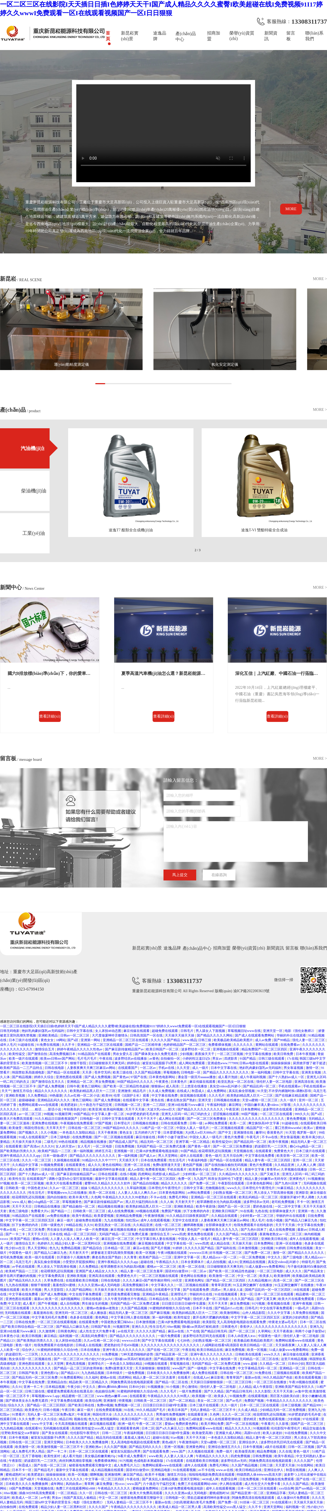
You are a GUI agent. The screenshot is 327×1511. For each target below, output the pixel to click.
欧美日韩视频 (32, 1336)
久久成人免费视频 (162, 1091)
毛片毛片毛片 (87, 1058)
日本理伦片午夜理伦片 (165, 1188)
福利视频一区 (69, 1336)
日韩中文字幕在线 (79, 1031)
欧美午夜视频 (279, 1142)
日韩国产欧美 (101, 1327)
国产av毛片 (234, 1401)
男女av (217, 1058)
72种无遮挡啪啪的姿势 (137, 1354)
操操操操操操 (281, 1063)
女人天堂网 (55, 1364)
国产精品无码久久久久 (25, 1280)
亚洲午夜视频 (302, 1303)
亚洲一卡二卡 (33, 1387)
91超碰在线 (26, 1045)
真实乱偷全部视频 (242, 1091)
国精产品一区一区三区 (234, 1206)
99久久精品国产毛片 (151, 1410)
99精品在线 (74, 1225)
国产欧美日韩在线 (81, 1405)
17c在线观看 (175, 1461)
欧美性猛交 (17, 1054)
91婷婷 (177, 1248)
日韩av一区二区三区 (75, 1035)
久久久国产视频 (116, 1447)
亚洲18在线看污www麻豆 (186, 1105)
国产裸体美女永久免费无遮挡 (156, 1054)
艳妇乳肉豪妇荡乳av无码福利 (43, 1031)
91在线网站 (305, 1465)
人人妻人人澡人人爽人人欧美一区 (75, 1239)
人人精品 (245, 1387)
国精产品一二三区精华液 (143, 1045)
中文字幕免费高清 (51, 1276)
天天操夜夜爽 (285, 1345)
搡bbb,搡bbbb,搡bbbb (112, 1387)
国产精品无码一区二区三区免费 (35, 1377)
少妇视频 (186, 1054)
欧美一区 (52, 1299)
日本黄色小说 (10, 1336)
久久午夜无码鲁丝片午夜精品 (126, 1299)
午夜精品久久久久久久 (212, 1456)
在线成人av (201, 1377)
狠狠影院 (164, 1368)
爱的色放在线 (263, 1206)
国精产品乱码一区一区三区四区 (268, 1290)
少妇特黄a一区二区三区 (199, 1174)
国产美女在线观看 (55, 1433)
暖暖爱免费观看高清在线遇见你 (70, 1391)
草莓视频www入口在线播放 (67, 1192)
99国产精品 (82, 1114)
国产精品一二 (61, 1211)
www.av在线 (225, 1470)
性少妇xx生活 (15, 1248)
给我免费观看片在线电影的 (254, 1225)
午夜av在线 (8, 1229)
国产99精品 (282, 1040)
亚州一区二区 (309, 1100)
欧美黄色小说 (199, 1169)
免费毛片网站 (179, 1197)
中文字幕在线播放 (258, 1054)
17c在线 (292, 1058)
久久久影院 (263, 1391)
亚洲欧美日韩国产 (225, 1211)
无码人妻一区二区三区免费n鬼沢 (51, 1414)
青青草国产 (234, 1377)
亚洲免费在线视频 (45, 1123)
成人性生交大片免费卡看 (97, 1331)
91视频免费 (238, 1396)
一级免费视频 (135, 1373)
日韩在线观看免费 (174, 1123)
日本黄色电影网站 (162, 1077)
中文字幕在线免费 (165, 1095)
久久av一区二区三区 (64, 1188)
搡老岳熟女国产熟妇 (181, 1100)
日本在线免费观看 (154, 1160)
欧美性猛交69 (222, 1142)
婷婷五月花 (103, 1151)
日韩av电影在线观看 (254, 1063)
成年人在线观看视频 (155, 1220)
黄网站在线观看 (267, 1045)
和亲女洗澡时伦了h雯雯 (225, 1179)
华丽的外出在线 (201, 1294)
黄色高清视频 (76, 1364)
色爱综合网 (229, 1479)
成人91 (233, 1262)
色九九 (54, 1248)
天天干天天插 (285, 1225)
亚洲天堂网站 (54, 1442)
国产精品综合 (93, 1248)
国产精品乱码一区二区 (260, 1086)
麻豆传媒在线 (146, 1137)
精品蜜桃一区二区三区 (78, 1396)
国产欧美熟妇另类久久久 (18, 1151)
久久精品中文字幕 (25, 1165)
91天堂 (262, 1091)
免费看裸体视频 (220, 1045)
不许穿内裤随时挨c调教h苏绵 (289, 1091)
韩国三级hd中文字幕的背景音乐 (48, 1502)
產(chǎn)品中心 (185, 36)
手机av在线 (166, 1068)
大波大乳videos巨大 (161, 1109)
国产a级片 (27, 1479)
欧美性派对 (52, 1456)
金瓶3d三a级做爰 (191, 1419)
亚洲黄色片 (297, 1179)
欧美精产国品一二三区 (55, 1151)
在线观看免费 (89, 1322)
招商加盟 (213, 36)
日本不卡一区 (22, 1470)
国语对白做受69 (177, 1271)
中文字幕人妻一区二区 (108, 1114)
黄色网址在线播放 (193, 1276)
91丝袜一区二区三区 (255, 1502)
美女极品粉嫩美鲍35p (100, 1456)
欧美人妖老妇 (273, 1433)
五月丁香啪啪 (32, 1456)
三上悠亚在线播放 (194, 1086)
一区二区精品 (200, 1142)
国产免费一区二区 (202, 1183)
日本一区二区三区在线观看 (274, 1294)
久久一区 (86, 1493)
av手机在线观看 (23, 1266)
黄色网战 (102, 1317)
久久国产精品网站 (79, 1290)
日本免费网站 (251, 1109)
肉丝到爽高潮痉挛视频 (76, 1461)
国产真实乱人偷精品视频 (160, 1479)
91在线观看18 (282, 1502)
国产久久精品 (214, 1391)
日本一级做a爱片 (55, 1156)
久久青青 (131, 1257)
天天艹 (6, 1091)
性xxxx (120, 1484)
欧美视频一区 (202, 1396)
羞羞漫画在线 (43, 1313)
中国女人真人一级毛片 (193, 1128)
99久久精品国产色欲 (278, 1377)
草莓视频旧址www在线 (245, 1031)
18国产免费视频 (20, 1488)
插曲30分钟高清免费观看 (37, 1493)
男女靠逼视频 (294, 1068)
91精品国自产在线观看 (94, 1054)
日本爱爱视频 (173, 1132)
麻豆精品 (51, 1336)
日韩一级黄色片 (52, 1225)
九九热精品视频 (93, 1373)
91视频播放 (316, 1179)
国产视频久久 (29, 1132)
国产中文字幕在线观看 (158, 1340)
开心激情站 (190, 1387)
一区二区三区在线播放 (270, 1382)
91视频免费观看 (52, 1165)
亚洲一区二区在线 (137, 1165)
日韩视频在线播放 (227, 1100)
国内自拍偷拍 (57, 1197)
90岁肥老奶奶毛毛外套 (143, 1114)
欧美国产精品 (20, 1239)
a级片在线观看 (275, 1447)
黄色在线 (158, 1100)
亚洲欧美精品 (48, 1035)
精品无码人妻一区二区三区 (129, 1313)
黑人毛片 (258, 1220)
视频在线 (80, 1419)
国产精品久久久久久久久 (306, 1253)
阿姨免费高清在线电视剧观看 (132, 1382)
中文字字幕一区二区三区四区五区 (30, 1220)
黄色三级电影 (19, 1211)
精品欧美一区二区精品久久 (89, 1382)
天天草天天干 (56, 1128)
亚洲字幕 (182, 1142)
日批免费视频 (125, 1146)
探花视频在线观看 (193, 1095)
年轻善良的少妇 (75, 1109)
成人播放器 (98, 1313)
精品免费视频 (267, 1451)
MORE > (320, 279)
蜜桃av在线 (40, 1239)
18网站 (61, 1040)
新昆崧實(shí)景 (129, 36)
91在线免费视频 (296, 1433)
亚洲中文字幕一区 (187, 1257)
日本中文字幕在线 (224, 1068)
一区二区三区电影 (270, 1271)
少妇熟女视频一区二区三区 (233, 1192)
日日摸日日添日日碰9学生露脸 (184, 1303)
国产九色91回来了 (288, 1183)
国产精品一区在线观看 (64, 1072)
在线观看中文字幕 (136, 1100)
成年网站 (57, 1484)
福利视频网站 (70, 1299)
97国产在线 (139, 1077)
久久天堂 (183, 1068)
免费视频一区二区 (127, 1405)
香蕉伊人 (247, 1327)
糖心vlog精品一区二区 (306, 1146)
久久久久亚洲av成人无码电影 (99, 1285)
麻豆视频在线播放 (123, 1229)
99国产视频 (249, 1114)
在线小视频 (128, 1174)
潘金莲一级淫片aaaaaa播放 (197, 1077)
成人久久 (94, 1165)
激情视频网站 (109, 1419)
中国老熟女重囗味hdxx (117, 1322)
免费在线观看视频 (272, 1419)
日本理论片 (122, 1123)
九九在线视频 (114, 1220)
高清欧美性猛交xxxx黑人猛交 (93, 1428)
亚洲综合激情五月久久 (224, 1447)
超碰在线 (147, 1262)
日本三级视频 (291, 1405)
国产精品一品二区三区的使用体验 (79, 1368)
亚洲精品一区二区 (80, 1082)
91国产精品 (248, 1058)
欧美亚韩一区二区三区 (293, 1156)
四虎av (216, 1290)
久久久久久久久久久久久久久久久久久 (257, 1119)
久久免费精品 (38, 1095)
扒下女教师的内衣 (196, 1211)
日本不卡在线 (203, 1308)
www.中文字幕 (42, 1424)
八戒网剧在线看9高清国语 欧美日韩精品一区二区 (238, 1345)
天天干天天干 (147, 1119)
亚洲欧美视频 (15, 1095)
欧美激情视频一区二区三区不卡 (45, 1063)
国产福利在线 (226, 1248)
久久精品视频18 (260, 1280)
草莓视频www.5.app (46, 1396)
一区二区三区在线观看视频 (57, 1322)
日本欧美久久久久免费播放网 (168, 1373)
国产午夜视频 (48, 1303)
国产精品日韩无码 (214, 1331)
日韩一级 (196, 1123)
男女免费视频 (105, 1082)
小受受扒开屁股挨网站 (79, 1262)
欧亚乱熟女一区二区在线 (236, 1082)
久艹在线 (192, 1331)
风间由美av (74, 1484)
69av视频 (173, 1327)
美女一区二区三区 (210, 1401)
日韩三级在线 (35, 1391)
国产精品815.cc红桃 (229, 1308)
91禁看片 (19, 1414)
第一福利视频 (261, 1072)
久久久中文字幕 (279, 1313)
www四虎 (179, 1234)
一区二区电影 (103, 1146)
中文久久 (274, 1257)
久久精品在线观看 (224, 1216)
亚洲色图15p (50, 1373)
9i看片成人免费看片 (132, 1456)
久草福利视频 (136, 1188)
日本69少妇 (296, 1364)
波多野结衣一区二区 (196, 1049)
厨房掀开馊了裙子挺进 (309, 1063)
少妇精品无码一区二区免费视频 (283, 1410)
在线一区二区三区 (168, 1225)
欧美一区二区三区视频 (28, 1183)
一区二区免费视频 (252, 1257)
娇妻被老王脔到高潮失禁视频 (112, 1253)
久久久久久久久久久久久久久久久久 (58, 1308)
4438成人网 (210, 1479)
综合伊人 (29, 1350)
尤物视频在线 (215, 1188)
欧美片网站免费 (213, 1424)
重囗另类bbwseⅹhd (288, 1128)
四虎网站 (144, 1174)
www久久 (234, 1188)
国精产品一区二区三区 (307, 1424)
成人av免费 (263, 1040)
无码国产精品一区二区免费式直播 (161, 1146)
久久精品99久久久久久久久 (239, 1174)
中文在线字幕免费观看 (85, 1294)
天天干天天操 (135, 1109)
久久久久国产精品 (80, 1437)
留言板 (290, 36)
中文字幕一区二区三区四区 (105, 1479)
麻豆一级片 (65, 1220)
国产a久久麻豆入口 (170, 1428)
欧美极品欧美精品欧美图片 (234, 1040)
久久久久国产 (304, 1461)
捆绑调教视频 (193, 1225)
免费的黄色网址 (187, 1424)
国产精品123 (70, 1373)
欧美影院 (209, 1322)
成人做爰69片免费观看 (293, 1498)
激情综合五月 (45, 1049)
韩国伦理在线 (34, 1128)
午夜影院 (16, 1461)
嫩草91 (260, 1132)
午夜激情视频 (154, 1216)
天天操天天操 (242, 1243)
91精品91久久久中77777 (99, 1160)
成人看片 (30, 1303)
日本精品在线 (159, 1299)
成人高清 (173, 1086)
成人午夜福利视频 (253, 1077)
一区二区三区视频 (230, 1054)
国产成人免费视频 (97, 1077)
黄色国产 (194, 1229)
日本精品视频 (55, 1387)
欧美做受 (16, 1128)
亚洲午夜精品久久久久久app (20, 1156)
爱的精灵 (250, 1419)
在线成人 (183, 1091)
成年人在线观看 (192, 1156)
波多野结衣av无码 (256, 1202)
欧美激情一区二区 (222, 1276)
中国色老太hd (38, 1188)
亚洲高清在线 (304, 1082)
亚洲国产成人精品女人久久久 (97, 1271)
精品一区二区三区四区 (81, 1234)
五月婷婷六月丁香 (148, 1132)
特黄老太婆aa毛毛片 (283, 1322)
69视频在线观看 (148, 1211)
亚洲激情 (125, 1091)
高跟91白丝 (252, 1433)
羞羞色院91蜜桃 (64, 1285)
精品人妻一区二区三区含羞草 (142, 1271)
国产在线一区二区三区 (164, 1350)
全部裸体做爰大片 (282, 1211)
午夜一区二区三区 (149, 1424)
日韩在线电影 (55, 1068)
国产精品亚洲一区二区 (172, 1354)
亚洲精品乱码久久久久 (54, 1100)
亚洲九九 (316, 1327)
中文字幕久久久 (163, 1285)
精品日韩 (65, 1419)
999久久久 (302, 1114)
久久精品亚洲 (284, 1165)
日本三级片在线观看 (24, 1040)
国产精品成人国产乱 (124, 1142)
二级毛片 (50, 1142)
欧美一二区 (238, 1123)
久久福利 (91, 1377)
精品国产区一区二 (259, 1128)
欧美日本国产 (178, 1410)
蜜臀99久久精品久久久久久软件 (107, 1183)
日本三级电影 (60, 1137)
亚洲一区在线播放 (289, 1243)
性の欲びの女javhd (99, 1359)
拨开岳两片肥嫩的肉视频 (18, 1276)
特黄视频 (125, 1401)
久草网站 (265, 1331)
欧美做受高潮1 (203, 1433)
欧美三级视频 (166, 1419)
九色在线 (261, 1211)
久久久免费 (27, 1419)
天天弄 (87, 1072)
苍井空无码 (102, 1072)
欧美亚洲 (95, 1109)
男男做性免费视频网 (171, 1414)
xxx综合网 (286, 1488)
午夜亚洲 (233, 1109)
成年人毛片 (8, 1045)
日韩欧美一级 (15, 1188)
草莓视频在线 (180, 1364)
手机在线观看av (290, 1086)
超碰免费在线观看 (165, 1031)
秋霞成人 (198, 1091)
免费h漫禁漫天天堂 (167, 1165)
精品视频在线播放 (93, 1142)
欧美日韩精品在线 (139, 1290)
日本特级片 (114, 1373)
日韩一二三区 (112, 1433)
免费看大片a (40, 1211)
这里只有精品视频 (294, 1359)
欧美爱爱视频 (104, 1216)
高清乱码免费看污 (94, 1336)
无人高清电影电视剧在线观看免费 (242, 1322)
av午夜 (45, 1498)
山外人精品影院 (254, 1313)
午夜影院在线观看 (231, 1183)
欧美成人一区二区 (25, 1498)
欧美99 (107, 1095)
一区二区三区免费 (32, 1229)
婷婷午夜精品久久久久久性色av (80, 1049)
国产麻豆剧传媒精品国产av (125, 1049)
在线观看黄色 (76, 1165)
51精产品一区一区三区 (158, 1128)
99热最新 (55, 1095)
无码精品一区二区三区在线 (260, 1359)
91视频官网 (63, 1114)
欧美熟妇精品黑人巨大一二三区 (93, 1091)
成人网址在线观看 (172, 1119)
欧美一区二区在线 (102, 1192)
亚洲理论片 (179, 1294)
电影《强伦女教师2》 (301, 1031)
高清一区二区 (283, 1280)
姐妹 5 (85, 1188)
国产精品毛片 (44, 1470)
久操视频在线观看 (67, 1160)
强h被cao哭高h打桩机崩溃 (201, 1327)
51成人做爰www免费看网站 (265, 1266)
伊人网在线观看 (231, 1484)
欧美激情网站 (230, 1313)
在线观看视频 (258, 1396)
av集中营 (301, 1391)
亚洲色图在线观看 (69, 1077)
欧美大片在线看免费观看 (64, 1183)
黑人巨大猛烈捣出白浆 (142, 1202)
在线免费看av (290, 1045)
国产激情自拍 (38, 1054)
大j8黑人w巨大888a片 (201, 1132)
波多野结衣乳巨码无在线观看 (204, 1336)
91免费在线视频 (48, 1045)
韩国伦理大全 (102, 1414)
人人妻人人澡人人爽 (179, 1456)
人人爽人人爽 (306, 1165)
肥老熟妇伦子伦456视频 (121, 1345)
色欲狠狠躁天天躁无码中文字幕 (162, 1229)
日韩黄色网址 (67, 1331)
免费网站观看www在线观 (204, 1428)
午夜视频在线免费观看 (77, 1123)
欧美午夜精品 (82, 1216)
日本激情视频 (248, 1248)
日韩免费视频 (262, 1456)
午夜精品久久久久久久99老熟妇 (125, 1197)
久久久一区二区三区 (37, 1160)
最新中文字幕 (255, 1169)
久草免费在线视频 (305, 1313)
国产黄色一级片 (199, 1146)
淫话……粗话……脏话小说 (42, 1109)
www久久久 (272, 1354)
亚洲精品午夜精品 (155, 1294)
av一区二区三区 (30, 1114)
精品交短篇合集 (314, 1428)
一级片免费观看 (169, 1336)
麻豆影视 (218, 1377)
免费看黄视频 (155, 1169)
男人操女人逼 (233, 1290)
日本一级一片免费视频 (92, 1229)
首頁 (108, 36)
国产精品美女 (314, 1271)
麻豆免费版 (104, 1484)
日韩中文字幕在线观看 (118, 1119)
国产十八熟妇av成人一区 (286, 1077)
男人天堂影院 (54, 1290)
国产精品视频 (22, 1077)
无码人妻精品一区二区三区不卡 (213, 1410)
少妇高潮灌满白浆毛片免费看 (194, 1502)
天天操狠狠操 (145, 1368)
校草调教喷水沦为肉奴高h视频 (219, 1202)
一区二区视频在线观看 (228, 1128)
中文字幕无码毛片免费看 (50, 1317)
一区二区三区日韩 (238, 1382)
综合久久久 (16, 1405)
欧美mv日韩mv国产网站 (58, 1058)
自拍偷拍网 (8, 1507)
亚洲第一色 (306, 1211)
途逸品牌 (159, 36)
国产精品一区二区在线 (172, 1382)
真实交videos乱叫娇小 (226, 1086)
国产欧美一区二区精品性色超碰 (126, 1086)
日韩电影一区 (191, 1072)
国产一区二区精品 (182, 1401)
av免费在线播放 (59, 1216)
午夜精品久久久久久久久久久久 (289, 1401)
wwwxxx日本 (198, 1253)
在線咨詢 (219, 875)
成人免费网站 (217, 1091)
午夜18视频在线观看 (173, 1253)
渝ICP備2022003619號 (251, 991)
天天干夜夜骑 (108, 1132)
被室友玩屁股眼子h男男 (159, 1063)
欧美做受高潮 (245, 1451)
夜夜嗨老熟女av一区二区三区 (280, 1234)
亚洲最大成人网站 (229, 1433)
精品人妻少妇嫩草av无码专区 (266, 1179)
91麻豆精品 (285, 1188)
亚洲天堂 (205, 1100)
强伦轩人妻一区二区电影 (274, 1082)
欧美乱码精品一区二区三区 (259, 1197)
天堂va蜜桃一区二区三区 (260, 1100)
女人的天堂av (66, 1146)
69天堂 (177, 1280)
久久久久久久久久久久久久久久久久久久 (170, 1345)
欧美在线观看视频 (308, 1377)
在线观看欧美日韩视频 (82, 1280)
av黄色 (154, 1058)
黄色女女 (48, 1040)
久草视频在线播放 (294, 1169)
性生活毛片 (177, 1160)
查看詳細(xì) (49, 716)
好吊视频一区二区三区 (226, 1253)
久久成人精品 (248, 1410)
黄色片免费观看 (261, 1165)
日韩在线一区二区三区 (85, 1128)
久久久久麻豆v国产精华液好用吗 (147, 1280)
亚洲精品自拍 (57, 1382)
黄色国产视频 (193, 1165)
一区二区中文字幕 (288, 1206)
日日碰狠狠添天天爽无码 (107, 1063)
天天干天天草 (218, 1303)
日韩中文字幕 (193, 1188)
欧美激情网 (282, 1276)
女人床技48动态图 (108, 1031)
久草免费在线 (54, 1280)
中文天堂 (14, 1303)
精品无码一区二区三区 (157, 1142)
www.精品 (190, 1040)
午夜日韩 (68, 1410)
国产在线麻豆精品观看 (292, 1095)
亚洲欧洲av (93, 1447)
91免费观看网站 (72, 1377)
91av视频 (177, 1437)
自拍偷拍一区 (171, 1058)
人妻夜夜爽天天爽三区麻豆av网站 (91, 1068)
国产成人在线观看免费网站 (255, 1035)
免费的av (218, 1169)
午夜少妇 (74, 1387)
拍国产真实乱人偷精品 (80, 1498)
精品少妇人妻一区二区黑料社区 (78, 1243)
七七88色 (184, 1340)
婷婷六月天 (10, 1479)
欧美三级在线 (123, 1072)
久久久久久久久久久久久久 (32, 1368)
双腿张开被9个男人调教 (297, 1197)
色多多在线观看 (82, 1317)
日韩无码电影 (10, 1031)
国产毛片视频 (161, 1248)
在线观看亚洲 (197, 1414)
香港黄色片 (275, 1132)
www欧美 (155, 1456)
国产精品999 (312, 1405)
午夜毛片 (253, 1137)
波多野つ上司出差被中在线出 (305, 1474)
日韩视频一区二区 (127, 1105)
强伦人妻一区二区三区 (309, 1040)
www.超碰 (250, 1364)
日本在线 (55, 1234)
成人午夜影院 (263, 1387)
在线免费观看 (29, 1507)
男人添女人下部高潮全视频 (274, 1192)
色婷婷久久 (45, 1243)
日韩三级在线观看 (271, 1058)
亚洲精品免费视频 (129, 1216)
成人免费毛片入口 (127, 1465)
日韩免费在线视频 (300, 1248)
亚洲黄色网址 (194, 1280)
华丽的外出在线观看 (292, 1035)
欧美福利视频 (113, 1109)
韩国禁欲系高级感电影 (29, 1072)
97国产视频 (103, 1123)
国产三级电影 (293, 1257)
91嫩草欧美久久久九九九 (220, 1229)
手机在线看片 (177, 1169)
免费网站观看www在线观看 (39, 1105)
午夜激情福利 (189, 1442)
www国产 (179, 1368)
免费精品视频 (71, 1248)
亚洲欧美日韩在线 (274, 1239)
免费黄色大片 (284, 1151)
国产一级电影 (197, 1368)
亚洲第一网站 (91, 1040)
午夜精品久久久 (168, 1262)
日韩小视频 (51, 1410)
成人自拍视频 (216, 1262)
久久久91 (47, 1146)
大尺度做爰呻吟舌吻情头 (110, 1035)
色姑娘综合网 (105, 1391)
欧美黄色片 (33, 1410)
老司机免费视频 (283, 1202)
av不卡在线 (206, 1470)
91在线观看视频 (185, 1470)
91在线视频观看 (226, 1294)
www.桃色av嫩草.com (112, 1396)
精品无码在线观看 (109, 1437)
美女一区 (246, 1294)
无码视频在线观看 (18, 1313)
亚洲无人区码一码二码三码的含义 (186, 1114)
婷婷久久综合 (44, 1077)
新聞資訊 (270, 36)
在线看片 (185, 1377)
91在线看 (246, 1211)
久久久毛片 (217, 1095)
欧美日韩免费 (284, 1054)
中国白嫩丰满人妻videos (262, 1105)
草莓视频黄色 (72, 1202)
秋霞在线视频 (296, 1470)
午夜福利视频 (134, 1433)
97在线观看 (311, 1419)
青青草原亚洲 (221, 1285)
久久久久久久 (243, 1045)
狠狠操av (157, 1086)
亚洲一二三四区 (154, 1105)
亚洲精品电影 (161, 1470)
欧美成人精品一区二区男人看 (180, 1507)
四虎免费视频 (241, 1456)
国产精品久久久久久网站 (215, 1035)
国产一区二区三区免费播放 (207, 1119)
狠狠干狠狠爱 (41, 1285)
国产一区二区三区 (242, 1331)
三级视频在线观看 (287, 1373)
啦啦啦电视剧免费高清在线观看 (212, 1474)
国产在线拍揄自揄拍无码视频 (226, 1165)
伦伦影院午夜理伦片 (286, 1428)
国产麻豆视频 (160, 1313)
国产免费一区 (228, 1502)
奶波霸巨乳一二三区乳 (271, 1146)
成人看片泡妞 (228, 1077)
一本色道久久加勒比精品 (77, 1132)
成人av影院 (136, 1169)
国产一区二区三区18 (69, 1359)
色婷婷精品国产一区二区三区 (185, 1045)
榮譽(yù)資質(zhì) (241, 36)
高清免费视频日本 (62, 1054)
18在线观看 (301, 1290)
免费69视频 (105, 1405)
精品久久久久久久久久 (51, 1091)
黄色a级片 (169, 1442)
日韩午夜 (73, 1086)
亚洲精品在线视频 (252, 1262)
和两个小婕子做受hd (173, 1137)
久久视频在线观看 (201, 1451)
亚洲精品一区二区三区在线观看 (126, 1040)
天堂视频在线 (243, 1151)
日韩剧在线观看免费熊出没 (61, 1169)
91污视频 (259, 1303)
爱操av (169, 1424)
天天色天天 (234, 1169)
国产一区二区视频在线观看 (114, 1137)
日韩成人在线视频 (88, 1345)
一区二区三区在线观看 (276, 1114)
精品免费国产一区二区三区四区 (264, 1049)
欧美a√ (309, 1128)
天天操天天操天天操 (180, 1035)
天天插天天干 (129, 1160)
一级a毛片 (302, 1308)
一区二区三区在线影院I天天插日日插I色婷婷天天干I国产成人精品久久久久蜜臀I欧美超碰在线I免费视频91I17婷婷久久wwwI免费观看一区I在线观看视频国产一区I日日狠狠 (123, 1026)
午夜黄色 (162, 1082)
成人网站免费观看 (192, 1063)
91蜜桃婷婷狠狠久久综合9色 (170, 1308)
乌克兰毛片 (23, 1262)
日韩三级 (205, 1040)
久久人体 (166, 1202)
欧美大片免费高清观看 (17, 1119)
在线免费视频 (82, 1137)
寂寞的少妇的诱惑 (295, 1317)
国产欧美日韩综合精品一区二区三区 (28, 1327)
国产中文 (225, 1132)
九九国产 (200, 1179)
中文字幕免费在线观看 (67, 1401)
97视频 (5, 1183)
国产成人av (148, 1156)
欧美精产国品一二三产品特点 (21, 1068)
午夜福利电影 (217, 1105)
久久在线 (285, 1451)
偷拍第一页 (229, 1359)
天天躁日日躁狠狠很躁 (207, 1382)
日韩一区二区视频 (301, 1447)
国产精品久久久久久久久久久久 (226, 1072)
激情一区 (313, 1068)
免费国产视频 (171, 1211)
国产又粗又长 (270, 1174)
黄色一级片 (213, 1156)
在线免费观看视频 (109, 1410)
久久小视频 (49, 1132)
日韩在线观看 (108, 1174)
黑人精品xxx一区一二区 (220, 1257)
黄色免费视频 (296, 1119)
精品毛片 (140, 1091)
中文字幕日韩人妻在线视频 (156, 1239)
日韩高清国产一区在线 (147, 1035)
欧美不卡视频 (155, 1474)
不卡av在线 (270, 1137)
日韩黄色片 (229, 1327)
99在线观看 (249, 1234)
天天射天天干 (185, 1202)
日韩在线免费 (25, 1322)
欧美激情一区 (25, 1447)
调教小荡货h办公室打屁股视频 (71, 1179)
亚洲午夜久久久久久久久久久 (124, 1350)
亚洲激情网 (113, 1474)
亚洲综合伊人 (249, 1442)
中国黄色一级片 (20, 1253)
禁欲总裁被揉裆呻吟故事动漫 (104, 1169)
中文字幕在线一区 (179, 1243)
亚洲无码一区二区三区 (72, 1313)
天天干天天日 (22, 1206)
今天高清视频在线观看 (71, 1424)
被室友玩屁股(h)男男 (126, 1451)
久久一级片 (288, 1100)
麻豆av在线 (141, 1248)
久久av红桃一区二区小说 (82, 1095)
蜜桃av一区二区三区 (162, 1266)
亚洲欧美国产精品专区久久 (295, 1387)
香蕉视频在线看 (279, 1303)
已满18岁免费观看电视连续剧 (157, 1151)
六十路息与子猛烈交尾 (96, 1105)
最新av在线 (253, 1377)
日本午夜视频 (306, 1054)
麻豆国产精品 (133, 1474)
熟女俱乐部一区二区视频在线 (30, 1359)
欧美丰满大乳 (79, 1197)
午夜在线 (106, 1058)
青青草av (273, 1169)
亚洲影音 (301, 1192)
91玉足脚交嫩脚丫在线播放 (253, 1285)
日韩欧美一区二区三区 (89, 1211)
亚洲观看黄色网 (128, 1428)
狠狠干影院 (78, 1063)
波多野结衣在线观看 (278, 1109)
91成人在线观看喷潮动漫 (223, 1419)
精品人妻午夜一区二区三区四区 (268, 1160)
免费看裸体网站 (106, 1461)
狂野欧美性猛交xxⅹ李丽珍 (20, 1433)
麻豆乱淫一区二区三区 (118, 1239)
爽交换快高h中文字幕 (264, 1123)
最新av (302, 1229)
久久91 (88, 1225)
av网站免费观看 (216, 1123)
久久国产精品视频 (148, 1072)
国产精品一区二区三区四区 (226, 1280)
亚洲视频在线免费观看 (120, 1243)
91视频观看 (261, 1428)
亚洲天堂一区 (273, 1031)
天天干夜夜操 (283, 1331)
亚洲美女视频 (311, 1072)
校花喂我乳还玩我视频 (215, 1151)
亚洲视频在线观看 (226, 1049)
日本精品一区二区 (117, 1248)
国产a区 (73, 1040)
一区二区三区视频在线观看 (159, 1276)
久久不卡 (68, 1045)
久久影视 (282, 1424)
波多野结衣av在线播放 (131, 1058)
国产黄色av (121, 1077)
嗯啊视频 (96, 1474)
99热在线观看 (68, 1142)
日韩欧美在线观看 (248, 1354)
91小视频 (173, 1387)
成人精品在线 (220, 1243)
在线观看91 (33, 1428)
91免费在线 (263, 1373)
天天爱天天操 (285, 1465)
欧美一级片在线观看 (24, 1058)
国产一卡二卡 (15, 1234)
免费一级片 (224, 1451)
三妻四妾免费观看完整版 (122, 1294)
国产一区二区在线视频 (242, 1424)
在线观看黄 (13, 1146)
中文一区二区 (247, 1276)
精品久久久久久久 (174, 1183)
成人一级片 (200, 1068)
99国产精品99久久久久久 (135, 1082)
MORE (290, 209)
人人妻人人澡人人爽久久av (138, 1192)
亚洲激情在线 (244, 1132)
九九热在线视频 (17, 1285)
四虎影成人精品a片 (166, 1174)
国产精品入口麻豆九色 (301, 1220)
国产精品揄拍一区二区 (79, 1206)
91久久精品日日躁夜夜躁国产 (56, 1119)
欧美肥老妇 (69, 1105)
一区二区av (148, 1068)
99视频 (48, 1114)
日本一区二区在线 (313, 1322)
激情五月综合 (23, 1091)
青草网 (89, 1484)
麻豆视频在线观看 (151, 1243)
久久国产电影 (181, 1299)
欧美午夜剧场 (206, 1206)
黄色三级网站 (91, 1086)
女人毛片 (84, 1146)
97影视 (286, 1105)
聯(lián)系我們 (314, 36)
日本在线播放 (90, 1350)
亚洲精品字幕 (276, 1493)
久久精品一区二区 (272, 1364)
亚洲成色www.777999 (222, 1063)
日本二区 (148, 1428)
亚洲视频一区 (124, 1151)
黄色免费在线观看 (200, 1234)
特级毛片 (308, 1262)
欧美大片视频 (32, 1290)
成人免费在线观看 (205, 1373)
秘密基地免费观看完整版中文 (90, 1465)
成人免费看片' (29, 1169)
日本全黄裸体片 (193, 1262)
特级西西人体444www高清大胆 (259, 1474)
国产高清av (31, 1146)
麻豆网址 (236, 1105)
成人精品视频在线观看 (108, 1470)
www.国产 (178, 1451)
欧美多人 (265, 1276)
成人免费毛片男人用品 (29, 1451)
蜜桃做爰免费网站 (145, 1488)
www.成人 (19, 1202)
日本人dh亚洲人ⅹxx (242, 1336)
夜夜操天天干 (205, 1054)
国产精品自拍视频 (146, 1183)
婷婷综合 (134, 1063)
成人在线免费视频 (121, 1211)
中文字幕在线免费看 (260, 1156)
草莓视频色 (171, 1072)
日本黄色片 (179, 1082)
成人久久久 (293, 1271)
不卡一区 (303, 1202)
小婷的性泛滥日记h (196, 1058)
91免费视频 (110, 1354)
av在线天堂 (126, 1331)
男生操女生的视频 (60, 1229)
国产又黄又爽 (266, 1299)
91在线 (129, 1410)
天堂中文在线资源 (185, 1220)
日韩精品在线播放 (47, 1206)
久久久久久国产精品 (166, 1040)
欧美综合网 (93, 1401)
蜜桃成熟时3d (15, 1474)
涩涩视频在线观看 (226, 1114)
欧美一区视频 (146, 1253)
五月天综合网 (233, 1156)
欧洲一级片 (126, 1424)
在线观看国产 (128, 1068)
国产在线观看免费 (196, 1290)
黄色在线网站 (112, 1165)
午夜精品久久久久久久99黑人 (169, 1396)
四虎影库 (231, 1058)
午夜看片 (267, 1424)
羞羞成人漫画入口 (137, 1437)
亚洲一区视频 (174, 1447)
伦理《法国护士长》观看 (131, 1095)
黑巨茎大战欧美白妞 (285, 1396)
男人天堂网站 (168, 1156)
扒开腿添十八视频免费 (73, 1257)
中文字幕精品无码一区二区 (258, 1368)
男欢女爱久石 (123, 1054)
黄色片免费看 (234, 1137)
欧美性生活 (17, 1179)
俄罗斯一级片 (307, 1132)
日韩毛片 (187, 1031)
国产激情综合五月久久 (48, 1082)
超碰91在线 (161, 1437)
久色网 (96, 1197)
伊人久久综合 (47, 1419)
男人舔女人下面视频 (211, 1031)
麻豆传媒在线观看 (136, 1031)
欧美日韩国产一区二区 (163, 1049)
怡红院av (132, 1220)
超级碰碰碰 (27, 1100)
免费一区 (185, 1179)
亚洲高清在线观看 (102, 1276)
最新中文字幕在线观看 (112, 1179)
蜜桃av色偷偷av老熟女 (103, 1308)
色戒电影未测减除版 (149, 1461)
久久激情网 (47, 1331)
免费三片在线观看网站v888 (198, 1484)
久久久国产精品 (228, 1234)
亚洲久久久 (140, 1327)
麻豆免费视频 (240, 1303)
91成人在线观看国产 (34, 1137)
